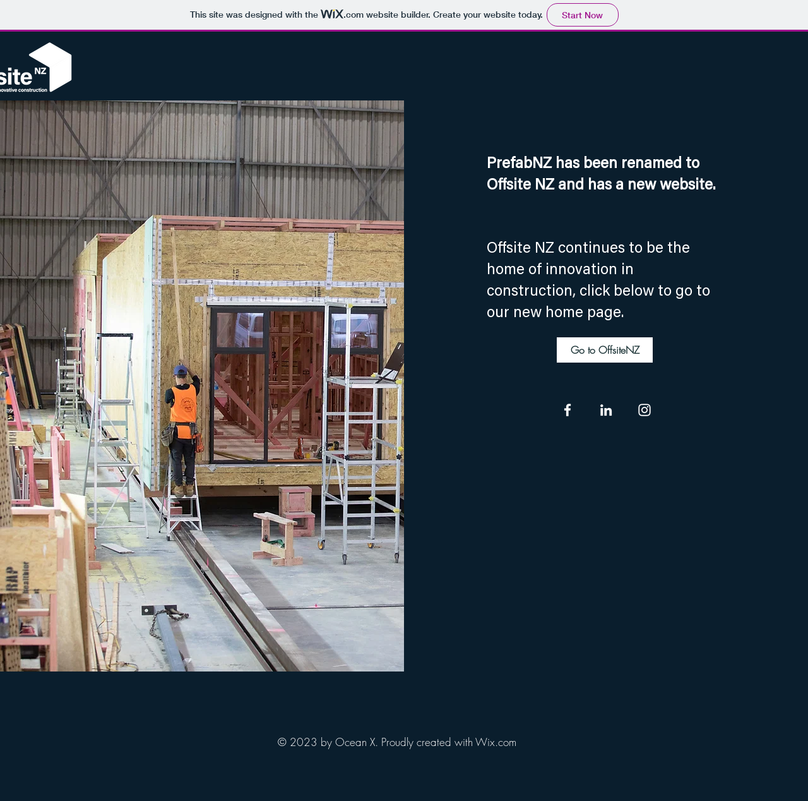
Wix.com (495, 742)
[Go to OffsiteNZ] (605, 350)
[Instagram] (644, 410)
